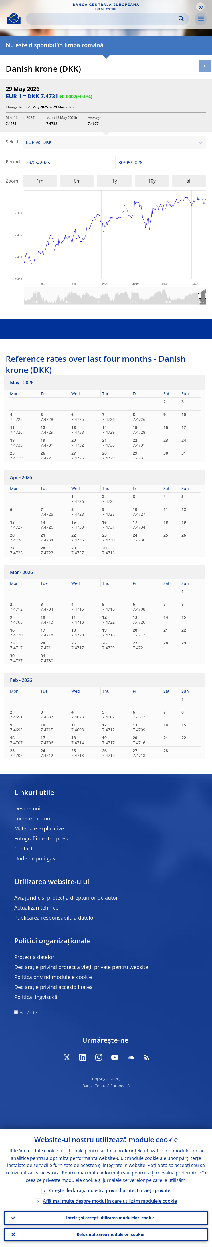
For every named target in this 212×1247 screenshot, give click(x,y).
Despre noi (27, 808)
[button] (200, 6)
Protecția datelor (34, 957)
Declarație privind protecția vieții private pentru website (81, 967)
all (189, 181)
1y (114, 181)
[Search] (103, 19)
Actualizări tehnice (36, 907)
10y (152, 181)
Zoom (12, 181)
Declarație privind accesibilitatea (53, 987)
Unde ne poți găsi (35, 858)
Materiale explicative (39, 828)
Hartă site (28, 1012)
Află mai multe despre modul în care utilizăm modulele (110, 1201)
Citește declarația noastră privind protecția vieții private (109, 1190)
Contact (23, 848)
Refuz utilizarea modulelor (110, 1234)
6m (77, 181)
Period (13, 162)
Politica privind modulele (53, 977)
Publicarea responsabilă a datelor (54, 917)
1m (40, 181)
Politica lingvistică (36, 997)
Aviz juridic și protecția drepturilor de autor (66, 897)
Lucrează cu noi (33, 818)
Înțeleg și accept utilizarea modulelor (110, 1218)
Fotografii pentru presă (42, 838)
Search (181, 19)
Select (12, 142)
